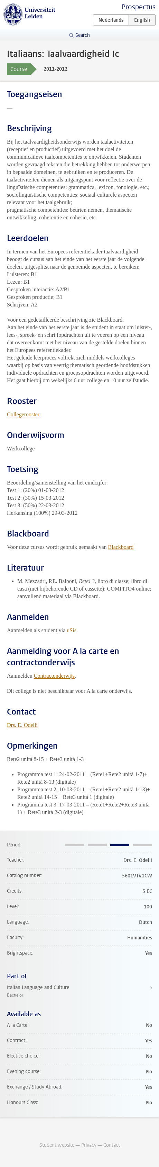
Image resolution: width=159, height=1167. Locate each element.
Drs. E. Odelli (22, 725)
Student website (56, 1145)
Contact (111, 1145)
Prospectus (138, 7)
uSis (71, 630)
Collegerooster (23, 414)
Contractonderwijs (54, 676)
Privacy (88, 1145)
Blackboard (121, 547)
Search (82, 35)
